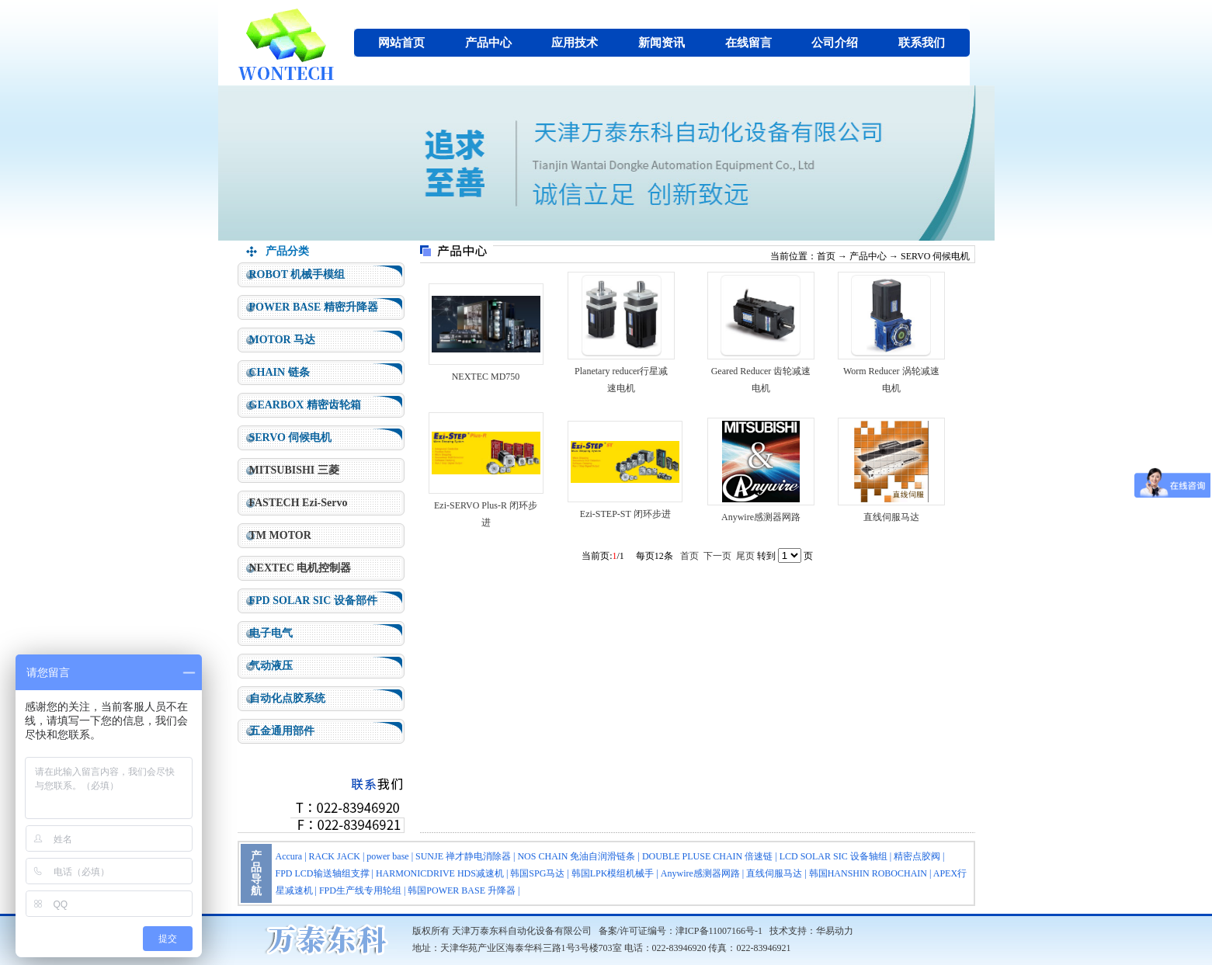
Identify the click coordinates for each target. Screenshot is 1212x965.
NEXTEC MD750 (486, 376)
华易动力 (834, 930)
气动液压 (271, 666)
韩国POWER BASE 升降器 (462, 890)
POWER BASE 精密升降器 (313, 307)
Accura (289, 856)
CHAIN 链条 (279, 372)
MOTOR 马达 (282, 339)
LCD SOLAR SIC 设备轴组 (833, 856)
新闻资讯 (661, 42)
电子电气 (271, 633)
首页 (826, 256)
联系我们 (921, 42)
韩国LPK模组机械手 (613, 873)
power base (387, 856)
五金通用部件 (281, 731)
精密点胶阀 (917, 856)
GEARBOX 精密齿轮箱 (305, 405)
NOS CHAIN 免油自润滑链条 (576, 856)
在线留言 (748, 42)
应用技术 (574, 42)
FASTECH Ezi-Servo (298, 503)
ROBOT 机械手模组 (297, 274)
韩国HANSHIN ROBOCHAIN (868, 873)
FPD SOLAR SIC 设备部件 (313, 600)
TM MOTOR (280, 535)
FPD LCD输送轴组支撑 (323, 873)
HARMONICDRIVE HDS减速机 (440, 873)
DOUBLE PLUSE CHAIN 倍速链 (707, 856)
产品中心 (488, 42)
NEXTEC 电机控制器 (300, 568)
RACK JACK (334, 856)
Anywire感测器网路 (760, 517)
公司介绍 (834, 42)
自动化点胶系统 (287, 698)
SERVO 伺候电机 (290, 437)
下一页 (717, 555)
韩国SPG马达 (537, 873)
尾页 (745, 555)
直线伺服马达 (891, 517)
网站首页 (401, 42)
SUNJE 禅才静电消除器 (463, 856)
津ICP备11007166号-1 (718, 930)
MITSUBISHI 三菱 (294, 470)
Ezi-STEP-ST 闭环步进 (625, 514)
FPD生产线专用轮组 (360, 890)
